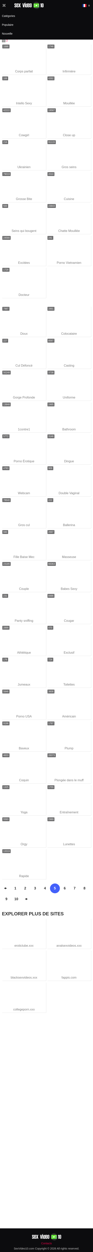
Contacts (46, 1243)
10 (16, 899)
